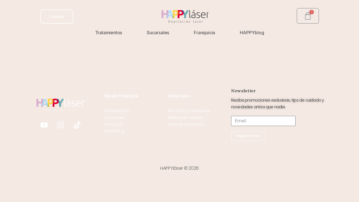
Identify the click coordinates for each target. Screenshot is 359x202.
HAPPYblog (252, 32)
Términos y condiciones (189, 111)
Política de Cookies (185, 117)
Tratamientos (108, 32)
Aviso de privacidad (185, 124)
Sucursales (158, 32)
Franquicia (204, 32)
